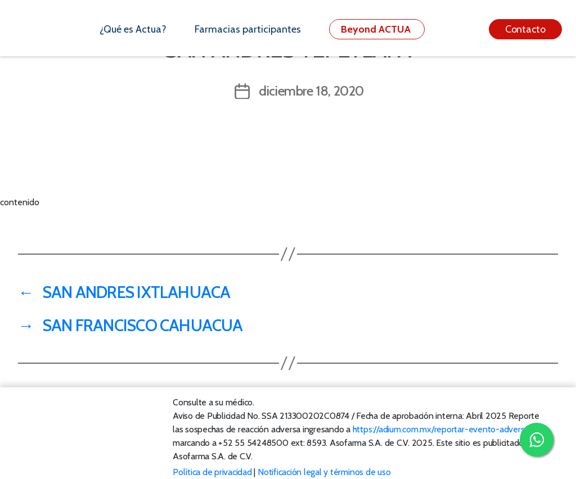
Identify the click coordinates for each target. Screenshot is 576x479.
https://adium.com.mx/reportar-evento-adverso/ (442, 429)
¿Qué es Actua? (133, 29)
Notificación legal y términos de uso (324, 472)
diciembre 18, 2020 (311, 91)
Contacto (525, 29)
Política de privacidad (212, 472)
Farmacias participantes (248, 29)
